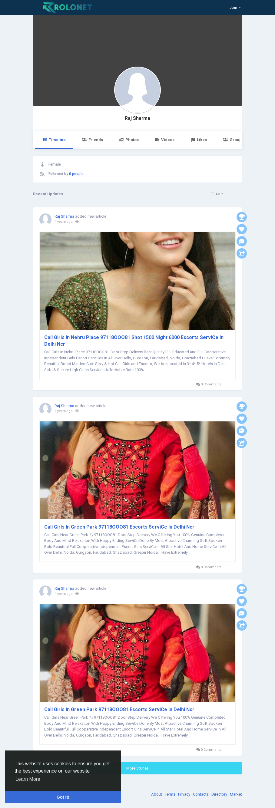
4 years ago (64, 222)
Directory (219, 794)
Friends (92, 139)
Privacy (184, 794)
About (157, 794)
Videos (164, 139)
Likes (199, 139)
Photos (129, 139)
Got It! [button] (63, 797)
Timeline (54, 139)
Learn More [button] (27, 779)
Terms (170, 794)
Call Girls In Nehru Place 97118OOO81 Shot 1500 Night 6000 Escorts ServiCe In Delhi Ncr (134, 341)
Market (236, 794)
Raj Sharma (137, 118)
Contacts (201, 794)
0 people (76, 174)
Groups (233, 139)
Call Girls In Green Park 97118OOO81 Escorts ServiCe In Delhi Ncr (119, 527)
